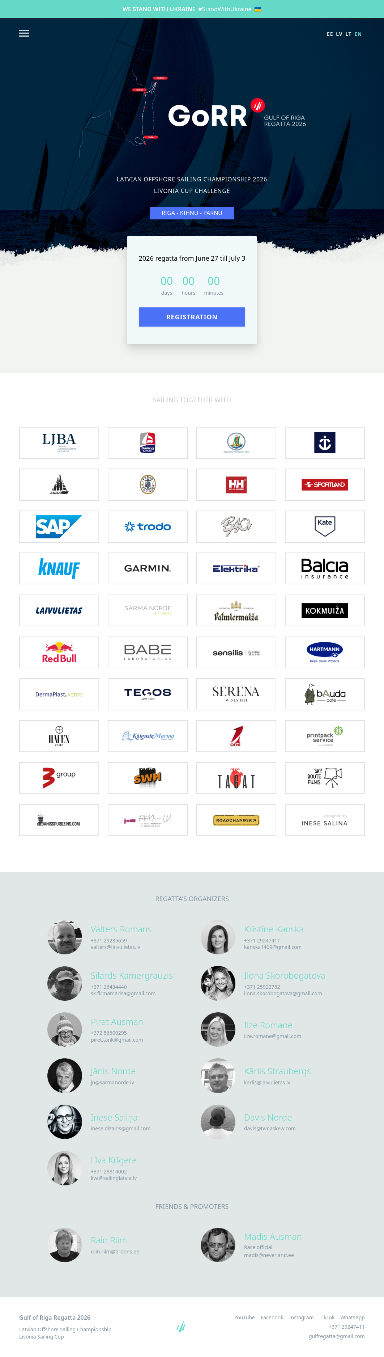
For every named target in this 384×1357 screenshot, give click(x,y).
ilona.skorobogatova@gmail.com (283, 993)
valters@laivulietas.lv (115, 947)
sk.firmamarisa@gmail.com (123, 993)
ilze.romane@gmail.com (272, 1036)
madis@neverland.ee (269, 1255)
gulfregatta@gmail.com (337, 1336)
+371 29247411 (262, 940)
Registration (192, 316)
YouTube (244, 1317)
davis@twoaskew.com (270, 1128)
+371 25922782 (262, 986)
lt (348, 33)
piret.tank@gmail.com (117, 1039)
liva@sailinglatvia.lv (114, 1178)
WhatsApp (352, 1317)
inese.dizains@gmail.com (121, 1128)
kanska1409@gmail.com (273, 947)
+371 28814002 (109, 1171)
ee (330, 33)
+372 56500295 (109, 1032)
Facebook (272, 1317)
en (358, 33)
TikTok (327, 1317)
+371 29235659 (109, 940)
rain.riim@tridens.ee (115, 1251)
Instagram (301, 1317)
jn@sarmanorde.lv (112, 1082)
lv (339, 33)
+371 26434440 (109, 986)
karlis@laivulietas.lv (267, 1082)
